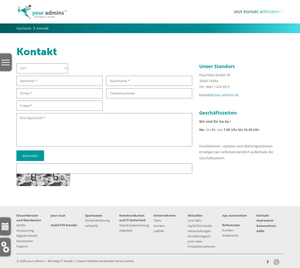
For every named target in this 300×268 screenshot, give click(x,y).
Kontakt (262, 215)
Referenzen (231, 225)
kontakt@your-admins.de (219, 95)
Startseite (23, 28)
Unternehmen (165, 215)
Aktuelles (195, 215)
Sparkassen (93, 215)
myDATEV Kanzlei (64, 225)
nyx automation (234, 215)
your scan (58, 215)
